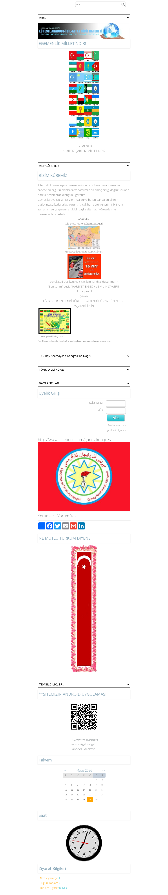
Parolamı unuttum (117, 425)
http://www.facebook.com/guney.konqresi (75, 439)
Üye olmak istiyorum (116, 430)
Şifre (100, 410)
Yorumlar (46, 515)
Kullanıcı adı (96, 403)
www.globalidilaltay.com (52, 336)
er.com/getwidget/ (84, 744)
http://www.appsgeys (83, 739)
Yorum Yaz (66, 515)
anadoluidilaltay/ (84, 749)
